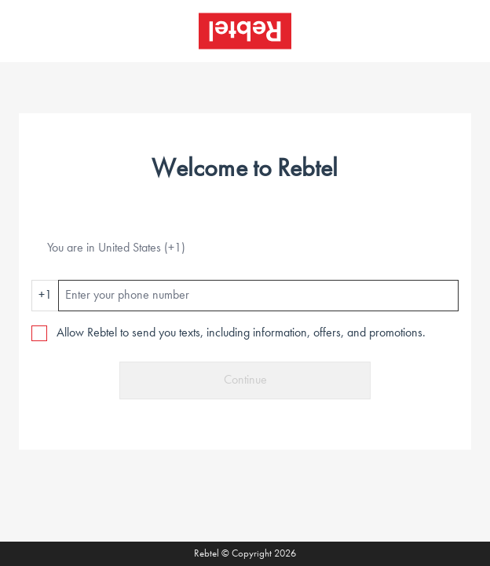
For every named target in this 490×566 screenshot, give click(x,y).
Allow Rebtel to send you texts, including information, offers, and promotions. (241, 333)
